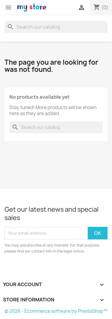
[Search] (56, 27)
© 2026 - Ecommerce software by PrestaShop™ (56, 311)
